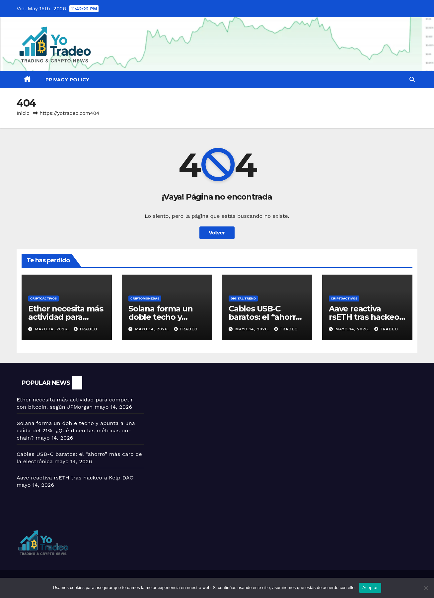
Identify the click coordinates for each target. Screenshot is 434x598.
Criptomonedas (144, 298)
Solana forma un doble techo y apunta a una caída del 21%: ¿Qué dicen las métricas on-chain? (76, 430)
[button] (412, 79)
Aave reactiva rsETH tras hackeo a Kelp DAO (367, 317)
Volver (217, 232)
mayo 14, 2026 (52, 329)
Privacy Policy (67, 80)
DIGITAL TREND (243, 298)
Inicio (23, 113)
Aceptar (370, 587)
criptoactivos (43, 298)
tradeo (86, 329)
